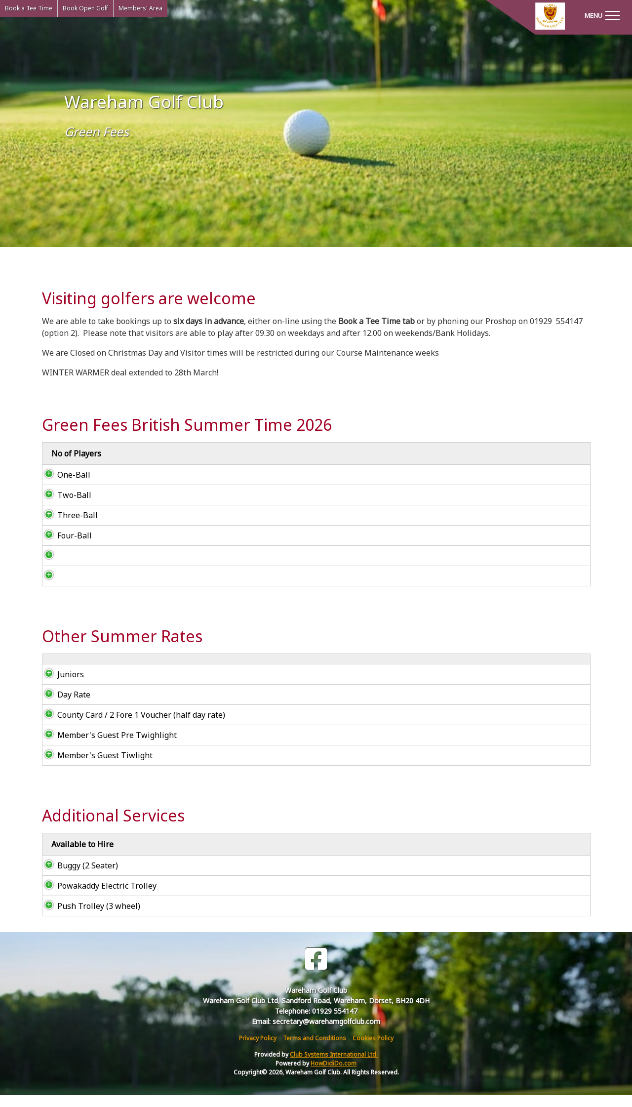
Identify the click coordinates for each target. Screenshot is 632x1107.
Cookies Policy (373, 1050)
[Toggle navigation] (602, 15)
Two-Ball (64, 495)
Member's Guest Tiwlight (95, 767)
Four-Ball (64, 535)
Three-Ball (67, 515)
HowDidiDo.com (333, 1075)
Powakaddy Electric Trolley (97, 897)
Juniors (60, 686)
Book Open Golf (85, 8)
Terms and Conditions (314, 1050)
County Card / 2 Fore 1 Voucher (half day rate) (131, 726)
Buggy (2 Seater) (78, 877)
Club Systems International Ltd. (334, 1066)
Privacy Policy (257, 1050)
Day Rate (64, 706)
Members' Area (140, 8)
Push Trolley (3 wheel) (88, 917)
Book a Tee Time (28, 8)
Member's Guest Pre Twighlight (107, 746)
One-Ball (63, 474)
